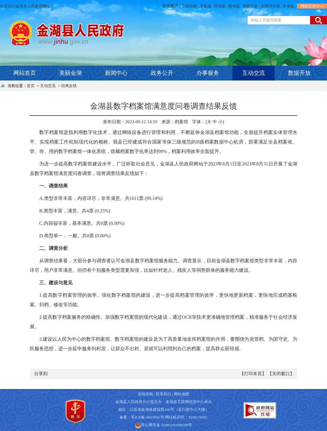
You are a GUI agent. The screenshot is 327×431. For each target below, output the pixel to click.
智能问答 (250, 6)
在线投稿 (189, 6)
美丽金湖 (70, 73)
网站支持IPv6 (312, 6)
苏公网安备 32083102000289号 (166, 425)
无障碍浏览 (270, 6)
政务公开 (162, 73)
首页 (30, 85)
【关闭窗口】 (281, 373)
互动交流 (253, 73)
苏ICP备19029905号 (147, 417)
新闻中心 (116, 73)
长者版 (288, 6)
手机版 (205, 6)
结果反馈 (69, 85)
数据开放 (299, 73)
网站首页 (24, 73)
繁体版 (234, 6)
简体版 (220, 6)
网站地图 (181, 394)
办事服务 (207, 73)
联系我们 (163, 394)
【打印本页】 (253, 373)
